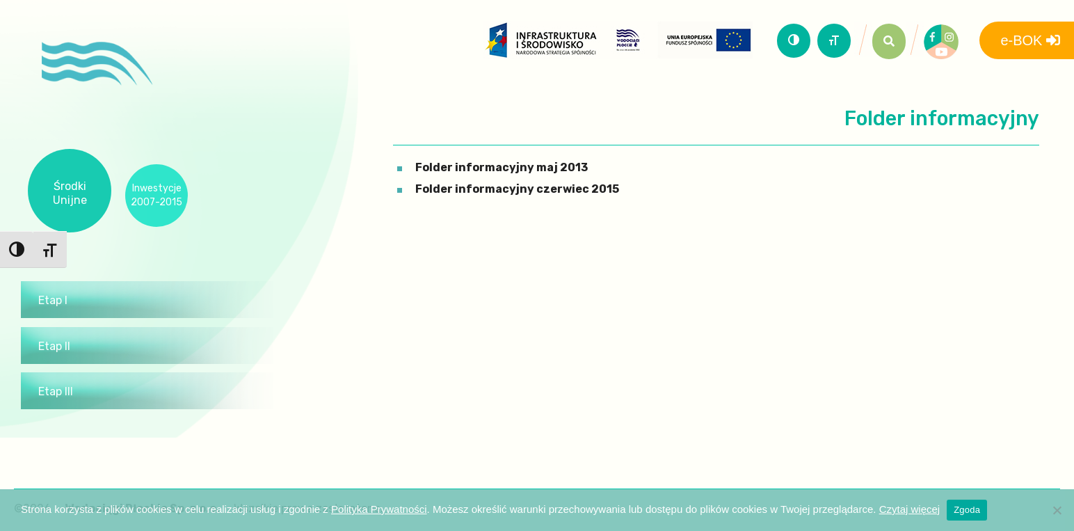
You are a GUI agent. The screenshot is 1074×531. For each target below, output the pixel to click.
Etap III (55, 391)
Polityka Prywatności (379, 509)
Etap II (54, 346)
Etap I (52, 300)
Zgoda (967, 510)
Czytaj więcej (909, 509)
